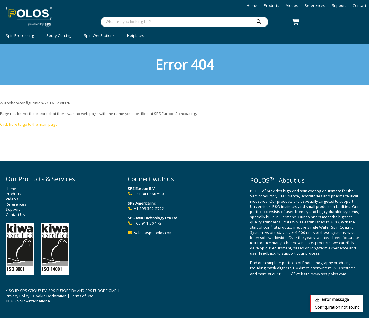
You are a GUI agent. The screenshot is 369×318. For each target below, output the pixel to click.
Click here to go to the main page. (29, 124)
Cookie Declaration (50, 295)
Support (339, 5)
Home (252, 5)
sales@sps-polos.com (153, 232)
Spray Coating (58, 35)
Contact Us (15, 214)
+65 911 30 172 (148, 223)
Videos (292, 5)
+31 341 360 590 (149, 193)
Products (271, 5)
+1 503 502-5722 (149, 208)
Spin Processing (20, 35)
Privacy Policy (17, 295)
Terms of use (81, 295)
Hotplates (135, 35)
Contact (359, 5)
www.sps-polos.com (328, 274)
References (315, 5)
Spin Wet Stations (99, 35)
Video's (12, 199)
